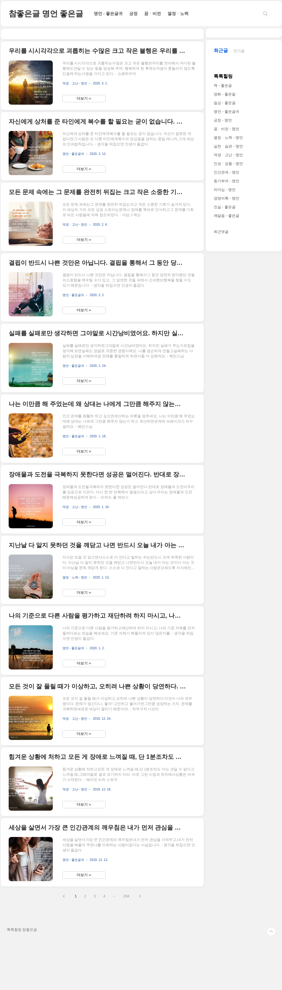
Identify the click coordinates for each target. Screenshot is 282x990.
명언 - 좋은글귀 (108, 13)
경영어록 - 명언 (226, 356)
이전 (64, 944)
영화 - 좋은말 (224, 252)
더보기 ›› (84, 146)
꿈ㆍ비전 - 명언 (226, 287)
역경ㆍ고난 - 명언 (228, 313)
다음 (140, 944)
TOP (271, 979)
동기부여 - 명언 (226, 339)
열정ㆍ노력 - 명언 (228, 295)
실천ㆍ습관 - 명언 (228, 304)
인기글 (238, 208)
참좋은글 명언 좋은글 (46, 13)
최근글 (221, 208)
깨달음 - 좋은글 (226, 373)
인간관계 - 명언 (226, 330)
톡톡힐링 (223, 234)
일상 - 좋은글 (224, 260)
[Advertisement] (102, 58)
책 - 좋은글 (223, 243)
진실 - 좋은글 (224, 365)
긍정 (133, 13)
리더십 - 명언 (224, 347)
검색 (265, 14)
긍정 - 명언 (223, 278)
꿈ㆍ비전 (152, 13)
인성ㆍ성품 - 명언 (228, 321)
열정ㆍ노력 (178, 13)
